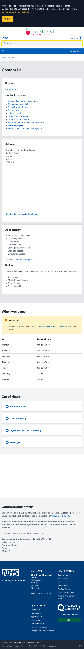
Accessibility (33, 646)
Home (4, 57)
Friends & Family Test (66, 592)
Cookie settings (22, 12)
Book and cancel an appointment (23, 101)
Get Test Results (37, 624)
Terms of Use (7, 646)
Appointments (36, 617)
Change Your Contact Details (42, 631)
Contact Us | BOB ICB (60, 516)
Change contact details (18, 119)
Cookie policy (8, 12)
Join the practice (15, 113)
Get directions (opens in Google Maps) (22, 214)
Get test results (15, 110)
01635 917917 (11, 89)
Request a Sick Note (39, 627)
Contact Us (35, 610)
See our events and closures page (53, 326)
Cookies (43, 646)
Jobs (59, 582)
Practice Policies (64, 589)
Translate (76, 38)
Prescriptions (36, 620)
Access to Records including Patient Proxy (27, 122)
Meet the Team (63, 578)
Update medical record (18, 116)
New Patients (36, 613)
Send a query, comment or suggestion (25, 128)
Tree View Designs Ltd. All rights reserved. (24, 643)
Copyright (52, 646)
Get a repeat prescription (19, 104)
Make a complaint (16, 125)
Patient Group (63, 585)
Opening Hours (63, 575)
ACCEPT (8, 19)
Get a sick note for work (19, 107)
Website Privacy (20, 646)
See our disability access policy (19, 259)
